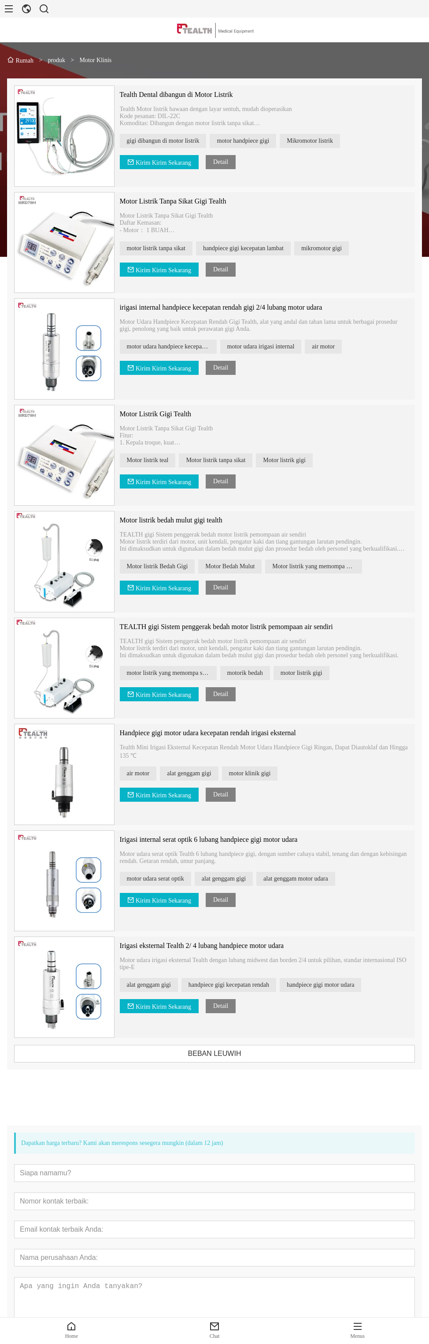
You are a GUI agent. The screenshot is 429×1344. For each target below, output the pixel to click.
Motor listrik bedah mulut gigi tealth (183, 520)
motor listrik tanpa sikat (168, 248)
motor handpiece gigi (255, 140)
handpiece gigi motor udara (332, 984)
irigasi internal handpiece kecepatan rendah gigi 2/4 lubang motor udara (233, 307)
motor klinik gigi (262, 773)
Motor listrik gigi (296, 460)
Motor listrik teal (160, 460)
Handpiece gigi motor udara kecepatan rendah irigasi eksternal (220, 733)
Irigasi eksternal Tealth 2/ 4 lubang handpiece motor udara (214, 945)
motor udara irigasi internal (273, 346)
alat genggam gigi (201, 773)
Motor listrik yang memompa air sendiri (329, 566)
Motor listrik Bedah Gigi (169, 566)
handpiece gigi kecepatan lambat (255, 248)
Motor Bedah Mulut (242, 566)
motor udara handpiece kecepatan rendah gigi (184, 346)
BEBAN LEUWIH (226, 1053)
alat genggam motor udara (307, 878)
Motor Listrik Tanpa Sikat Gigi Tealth (185, 201)
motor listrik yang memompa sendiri (184, 673)
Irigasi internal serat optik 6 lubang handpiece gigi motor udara (221, 839)
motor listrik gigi (313, 673)
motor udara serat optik (167, 878)
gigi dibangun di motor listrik (175, 140)
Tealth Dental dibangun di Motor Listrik (188, 94)
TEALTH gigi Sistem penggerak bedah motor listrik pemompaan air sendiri (238, 626)
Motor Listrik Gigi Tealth (167, 414)
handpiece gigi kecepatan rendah (240, 984)
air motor (335, 346)
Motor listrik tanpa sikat (228, 460)
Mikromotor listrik (322, 140)
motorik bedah (257, 673)
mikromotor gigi (333, 248)
